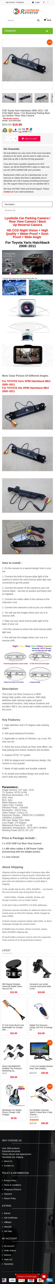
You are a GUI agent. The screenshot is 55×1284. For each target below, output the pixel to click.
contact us (8, 192)
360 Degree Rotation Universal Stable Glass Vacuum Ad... (12, 986)
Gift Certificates (11, 1218)
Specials (8, 1227)
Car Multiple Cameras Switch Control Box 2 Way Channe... (41, 1112)
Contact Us (9, 1166)
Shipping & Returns (12, 1189)
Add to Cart (29, 138)
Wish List (8, 1259)
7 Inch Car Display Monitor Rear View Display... (41, 1067)
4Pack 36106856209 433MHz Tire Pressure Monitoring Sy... (12, 1068)
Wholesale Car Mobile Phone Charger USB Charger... (11, 1112)
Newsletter (8, 1264)
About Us (8, 1161)
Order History (10, 1250)
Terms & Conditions (12, 1185)
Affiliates (8, 1222)
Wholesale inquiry (11, 118)
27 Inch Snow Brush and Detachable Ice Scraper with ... (13, 1027)
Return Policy (10, 1198)
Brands (7, 1213)
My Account (10, 2)
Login (36, 2)
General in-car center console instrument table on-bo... (40, 986)
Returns (7, 1255)
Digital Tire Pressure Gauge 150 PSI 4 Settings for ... (41, 1027)
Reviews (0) (10, 210)
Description (10, 204)
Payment (8, 1194)
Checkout (20, 2)
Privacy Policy (10, 1180)
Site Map (8, 1231)
